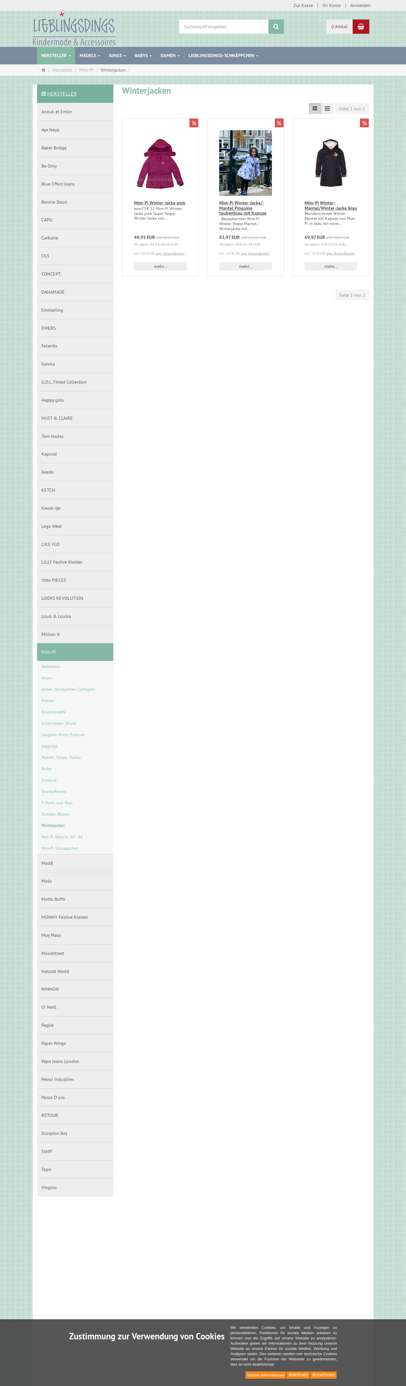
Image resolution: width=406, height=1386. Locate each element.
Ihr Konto (331, 5)
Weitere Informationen (265, 1375)
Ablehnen (298, 1374)
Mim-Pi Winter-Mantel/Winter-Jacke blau (331, 205)
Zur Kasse (303, 5)
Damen (170, 55)
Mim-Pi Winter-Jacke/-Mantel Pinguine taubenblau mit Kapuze (242, 208)
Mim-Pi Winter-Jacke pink (159, 203)
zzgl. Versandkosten (170, 253)
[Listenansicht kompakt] (327, 108)
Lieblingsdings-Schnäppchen (224, 55)
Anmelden (360, 5)
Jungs (117, 55)
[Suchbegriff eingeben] (224, 27)
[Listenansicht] (315, 108)
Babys (143, 55)
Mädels (90, 55)
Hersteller (56, 55)
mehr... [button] (160, 266)
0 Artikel (339, 26)
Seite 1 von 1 (352, 109)
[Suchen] (276, 27)
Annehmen (323, 1374)
